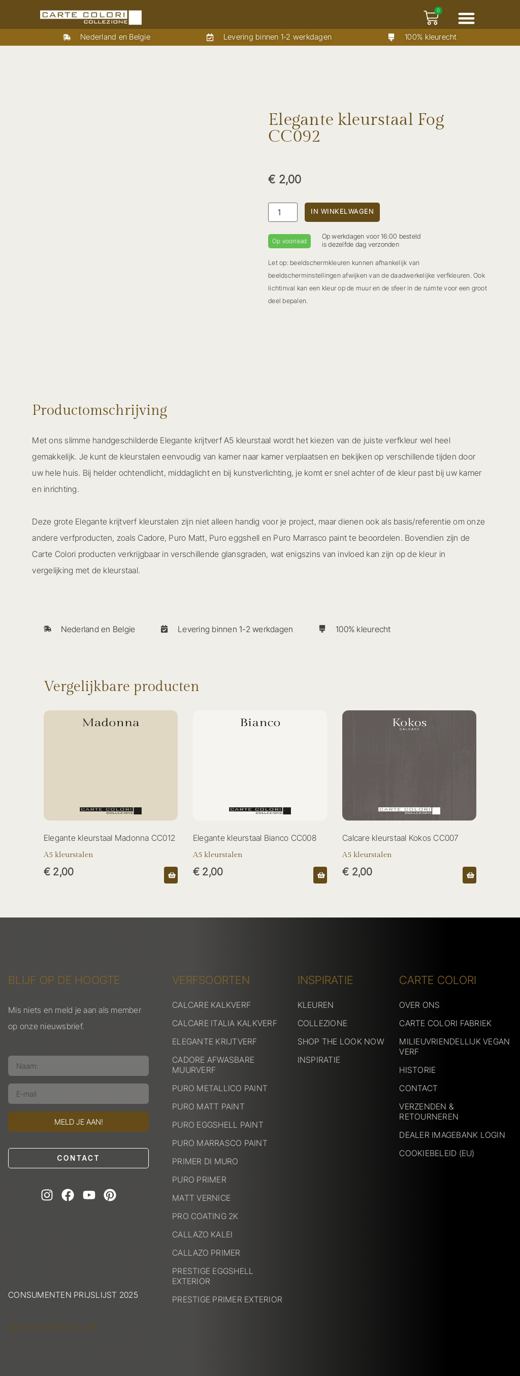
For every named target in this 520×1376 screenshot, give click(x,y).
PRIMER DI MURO (205, 1161)
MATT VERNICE (201, 1198)
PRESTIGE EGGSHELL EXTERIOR (212, 1276)
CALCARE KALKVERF (211, 1005)
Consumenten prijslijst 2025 (73, 1295)
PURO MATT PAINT (208, 1106)
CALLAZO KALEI (202, 1234)
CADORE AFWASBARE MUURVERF (213, 1065)
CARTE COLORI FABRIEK (445, 1023)
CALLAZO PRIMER (206, 1253)
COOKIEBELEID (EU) (436, 1153)
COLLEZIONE (323, 1023)
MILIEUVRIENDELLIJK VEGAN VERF (454, 1046)
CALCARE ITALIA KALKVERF (224, 1023)
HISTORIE (417, 1070)
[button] (466, 18)
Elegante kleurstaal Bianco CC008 (254, 838)
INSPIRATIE (319, 1060)
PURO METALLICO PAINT (220, 1088)
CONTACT (418, 1088)
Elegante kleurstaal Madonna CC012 (109, 838)
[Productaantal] (283, 212)
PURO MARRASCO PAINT (220, 1143)
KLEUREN (316, 1005)
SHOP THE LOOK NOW (341, 1041)
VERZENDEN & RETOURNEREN (429, 1111)
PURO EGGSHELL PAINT (218, 1125)
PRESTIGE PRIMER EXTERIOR (227, 1299)
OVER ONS (419, 1005)
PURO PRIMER (199, 1179)
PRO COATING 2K (205, 1216)
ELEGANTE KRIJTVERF (214, 1041)
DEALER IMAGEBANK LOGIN (452, 1135)
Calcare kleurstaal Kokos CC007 (400, 838)
